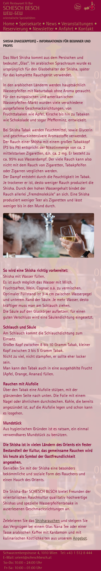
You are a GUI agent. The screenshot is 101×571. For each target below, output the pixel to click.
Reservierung (15, 29)
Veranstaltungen (77, 24)
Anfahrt (66, 29)
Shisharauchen (47, 520)
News (51, 24)
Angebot (80, 538)
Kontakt (85, 29)
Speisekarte (30, 24)
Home (8, 24)
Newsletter (43, 29)
